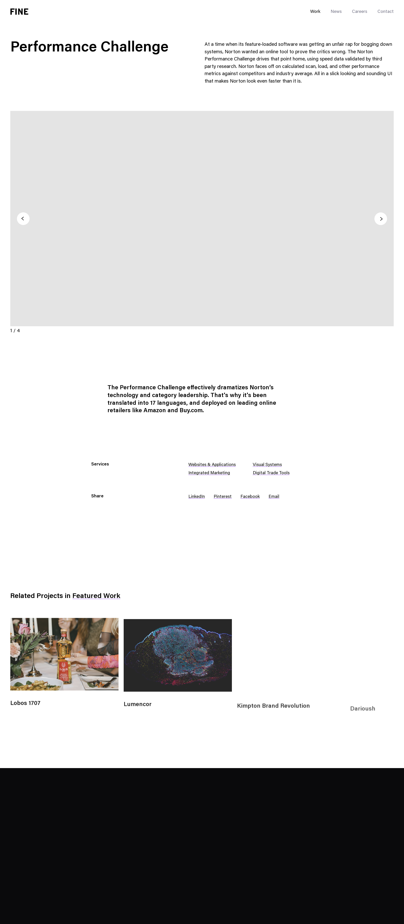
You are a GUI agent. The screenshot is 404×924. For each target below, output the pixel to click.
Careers (359, 12)
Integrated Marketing (209, 473)
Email (273, 497)
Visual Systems (267, 465)
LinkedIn (196, 497)
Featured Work (96, 596)
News (336, 12)
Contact (385, 12)
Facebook (250, 497)
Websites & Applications (212, 465)
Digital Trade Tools (271, 473)
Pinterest (223, 497)
